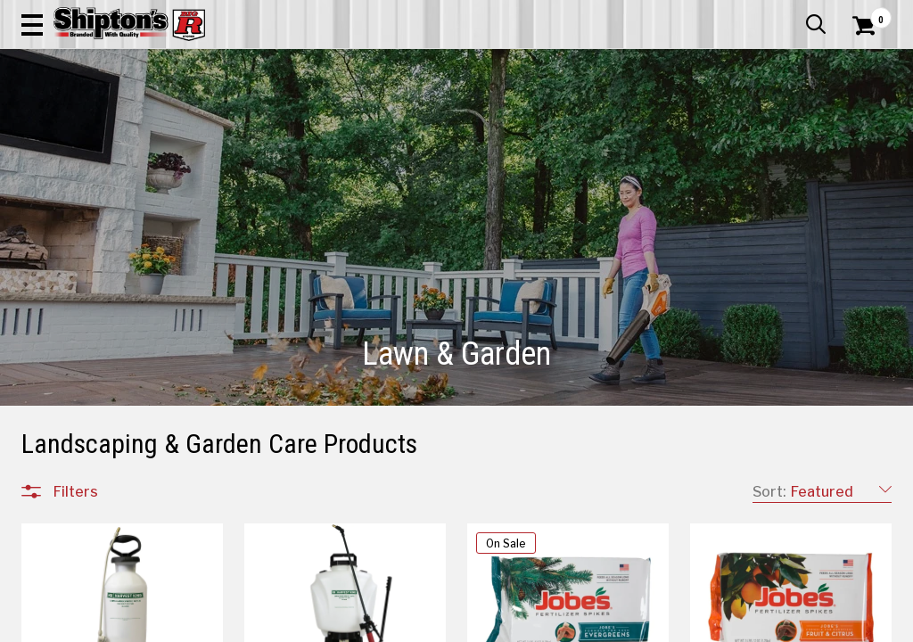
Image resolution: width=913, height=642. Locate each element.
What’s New (792, 13)
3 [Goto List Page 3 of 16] (515, 624)
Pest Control (90, 323)
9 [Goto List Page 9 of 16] (675, 624)
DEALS (867, 130)
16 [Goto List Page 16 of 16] (810, 624)
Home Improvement (508, 130)
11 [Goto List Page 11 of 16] (729, 624)
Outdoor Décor (97, 430)
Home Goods (406, 130)
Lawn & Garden (615, 130)
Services (867, 13)
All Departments (107, 240)
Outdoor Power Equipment (131, 301)
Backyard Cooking (106, 408)
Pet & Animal (702, 130)
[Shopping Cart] (861, 64)
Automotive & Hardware (207, 130)
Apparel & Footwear (76, 130)
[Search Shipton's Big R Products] (412, 64)
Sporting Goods (790, 130)
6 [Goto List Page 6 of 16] (595, 624)
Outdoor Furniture (106, 451)
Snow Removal (96, 365)
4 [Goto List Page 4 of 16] (543, 624)
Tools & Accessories (114, 387)
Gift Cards (713, 13)
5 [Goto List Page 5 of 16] (568, 624)
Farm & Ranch (322, 130)
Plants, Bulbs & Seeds (117, 344)
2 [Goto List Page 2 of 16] (489, 624)
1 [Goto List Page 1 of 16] (462, 624)
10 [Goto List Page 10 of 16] (702, 624)
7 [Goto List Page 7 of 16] (623, 624)
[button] (502, 64)
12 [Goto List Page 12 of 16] (756, 624)
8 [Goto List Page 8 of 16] (649, 624)
